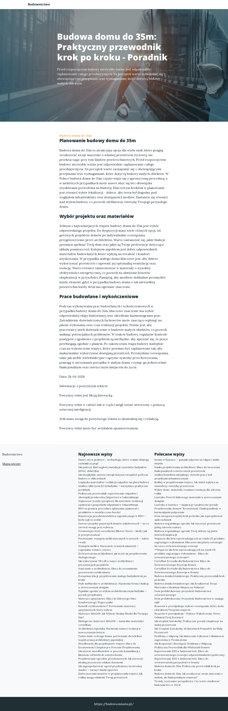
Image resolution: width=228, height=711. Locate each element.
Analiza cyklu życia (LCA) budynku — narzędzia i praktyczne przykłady (113, 487)
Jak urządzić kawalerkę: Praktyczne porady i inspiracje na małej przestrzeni (188, 623)
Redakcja (174, 5)
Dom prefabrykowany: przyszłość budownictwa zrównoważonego (182, 592)
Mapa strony (11, 464)
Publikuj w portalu (151, 5)
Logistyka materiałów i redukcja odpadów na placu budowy (113, 482)
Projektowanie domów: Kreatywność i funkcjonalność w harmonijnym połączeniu (187, 510)
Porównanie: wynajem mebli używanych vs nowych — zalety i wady (113, 540)
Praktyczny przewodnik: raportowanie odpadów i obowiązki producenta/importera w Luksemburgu (108, 495)
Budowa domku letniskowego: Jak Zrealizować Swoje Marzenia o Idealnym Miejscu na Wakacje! (185, 585)
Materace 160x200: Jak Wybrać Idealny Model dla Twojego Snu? (113, 615)
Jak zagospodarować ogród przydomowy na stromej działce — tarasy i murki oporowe (110, 668)
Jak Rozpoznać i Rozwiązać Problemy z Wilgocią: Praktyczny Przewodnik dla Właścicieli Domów (183, 645)
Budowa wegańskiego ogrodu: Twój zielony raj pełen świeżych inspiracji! (185, 532)
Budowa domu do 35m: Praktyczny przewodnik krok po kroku (187, 668)
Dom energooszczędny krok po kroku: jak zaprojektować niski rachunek (188, 517)
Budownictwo (42, 5)
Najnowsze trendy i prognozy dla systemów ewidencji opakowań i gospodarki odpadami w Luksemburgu (110, 502)
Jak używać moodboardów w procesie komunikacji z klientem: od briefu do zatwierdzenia (109, 653)
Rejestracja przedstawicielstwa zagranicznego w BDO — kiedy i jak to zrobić (112, 517)
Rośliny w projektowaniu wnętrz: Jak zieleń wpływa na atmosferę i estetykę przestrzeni (186, 484)
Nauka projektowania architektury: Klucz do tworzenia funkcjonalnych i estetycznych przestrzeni (187, 469)
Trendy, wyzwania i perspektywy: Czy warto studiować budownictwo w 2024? (187, 683)
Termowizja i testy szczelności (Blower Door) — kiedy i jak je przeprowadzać (112, 532)
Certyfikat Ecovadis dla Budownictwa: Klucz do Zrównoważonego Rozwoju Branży (182, 562)
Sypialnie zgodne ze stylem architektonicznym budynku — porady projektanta (112, 592)
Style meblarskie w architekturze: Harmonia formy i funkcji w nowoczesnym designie (113, 585)
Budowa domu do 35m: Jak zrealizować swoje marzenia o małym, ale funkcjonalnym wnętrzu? (188, 675)
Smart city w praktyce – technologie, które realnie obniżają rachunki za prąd (113, 461)
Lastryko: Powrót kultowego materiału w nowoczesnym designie (187, 499)
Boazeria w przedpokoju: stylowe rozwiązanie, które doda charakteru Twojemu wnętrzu (189, 607)
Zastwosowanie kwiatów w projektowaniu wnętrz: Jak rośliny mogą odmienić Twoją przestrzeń (110, 675)
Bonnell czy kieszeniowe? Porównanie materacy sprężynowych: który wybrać (107, 607)
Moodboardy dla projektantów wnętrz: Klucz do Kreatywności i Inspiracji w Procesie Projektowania (109, 645)
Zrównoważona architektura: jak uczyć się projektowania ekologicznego (112, 555)
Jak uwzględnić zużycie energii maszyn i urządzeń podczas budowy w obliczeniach (113, 476)
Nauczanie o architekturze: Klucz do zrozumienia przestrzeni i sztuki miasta (107, 570)
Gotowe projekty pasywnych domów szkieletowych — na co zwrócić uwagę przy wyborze (113, 525)
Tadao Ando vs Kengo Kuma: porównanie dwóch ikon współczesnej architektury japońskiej (110, 638)
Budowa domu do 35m (75, 135)
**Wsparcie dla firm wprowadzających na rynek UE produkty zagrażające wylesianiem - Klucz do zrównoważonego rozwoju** (185, 553)
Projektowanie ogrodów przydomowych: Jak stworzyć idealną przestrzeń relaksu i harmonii (110, 660)
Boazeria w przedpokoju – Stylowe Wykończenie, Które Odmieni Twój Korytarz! (187, 615)
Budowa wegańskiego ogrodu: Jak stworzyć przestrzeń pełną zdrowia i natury (187, 525)
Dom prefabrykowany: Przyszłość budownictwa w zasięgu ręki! (188, 600)
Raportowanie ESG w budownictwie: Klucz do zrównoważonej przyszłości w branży (181, 660)
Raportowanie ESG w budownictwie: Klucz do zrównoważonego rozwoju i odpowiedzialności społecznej (189, 653)
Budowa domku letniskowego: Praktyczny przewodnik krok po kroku (189, 577)
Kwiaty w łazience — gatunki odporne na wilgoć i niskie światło (186, 461)
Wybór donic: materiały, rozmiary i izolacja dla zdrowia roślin (187, 491)
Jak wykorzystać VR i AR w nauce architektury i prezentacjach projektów (105, 562)
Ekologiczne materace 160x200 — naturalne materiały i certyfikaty (111, 623)
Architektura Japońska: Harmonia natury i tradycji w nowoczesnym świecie (109, 630)
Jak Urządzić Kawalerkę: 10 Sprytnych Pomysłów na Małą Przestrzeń (188, 630)
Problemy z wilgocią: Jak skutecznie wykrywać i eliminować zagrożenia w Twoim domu (189, 638)
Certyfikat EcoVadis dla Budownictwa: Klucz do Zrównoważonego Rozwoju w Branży (182, 570)
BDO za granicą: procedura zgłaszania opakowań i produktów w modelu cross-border (108, 510)
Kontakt (192, 5)
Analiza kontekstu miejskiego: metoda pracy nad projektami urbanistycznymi (183, 476)
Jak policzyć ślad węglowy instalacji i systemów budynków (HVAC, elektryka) (112, 469)
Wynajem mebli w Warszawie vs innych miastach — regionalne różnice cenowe (108, 547)
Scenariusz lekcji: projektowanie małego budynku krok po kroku (112, 577)
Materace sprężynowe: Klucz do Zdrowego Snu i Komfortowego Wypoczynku (107, 600)
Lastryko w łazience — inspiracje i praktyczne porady (186, 504)
